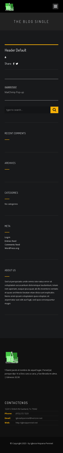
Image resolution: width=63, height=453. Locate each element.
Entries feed (10, 241)
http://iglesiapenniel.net (27, 422)
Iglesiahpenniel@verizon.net (29, 418)
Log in (7, 237)
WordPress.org (12, 248)
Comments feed (12, 244)
